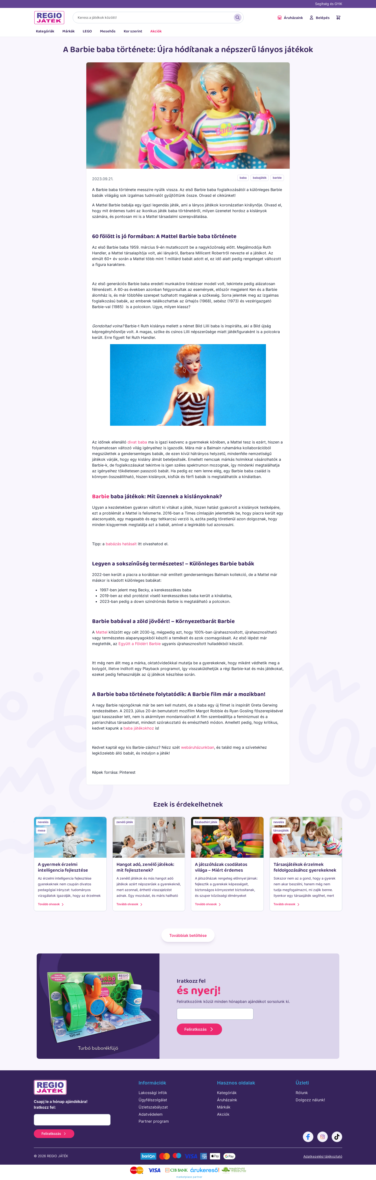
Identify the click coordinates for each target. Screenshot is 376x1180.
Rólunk (302, 1092)
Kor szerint (133, 31)
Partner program (154, 1121)
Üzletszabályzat (153, 1107)
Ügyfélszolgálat (153, 1099)
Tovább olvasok (51, 904)
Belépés (319, 18)
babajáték (259, 178)
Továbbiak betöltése (188, 935)
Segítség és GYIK (328, 4)
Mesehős (108, 31)
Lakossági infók (153, 1092)
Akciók (156, 31)
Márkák (68, 31)
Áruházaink (290, 18)
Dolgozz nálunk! (310, 1099)
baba (243, 178)
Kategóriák (45, 31)
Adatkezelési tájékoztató (322, 1156)
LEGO (87, 31)
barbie (277, 178)
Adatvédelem (151, 1114)
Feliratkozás (199, 1029)
